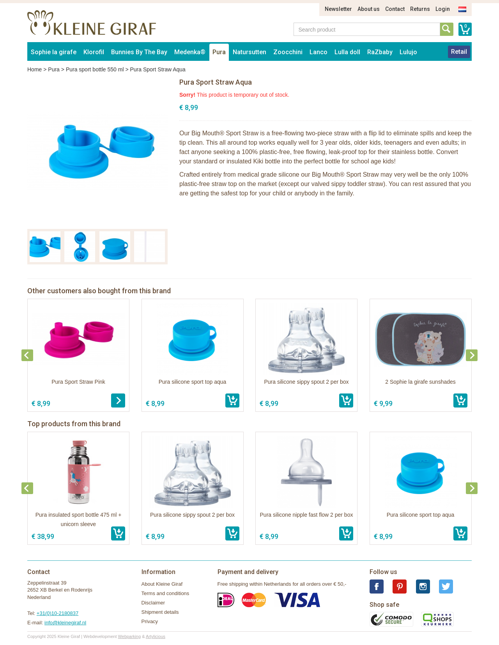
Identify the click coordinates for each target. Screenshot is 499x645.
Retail (459, 51)
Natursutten (249, 52)
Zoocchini (288, 52)
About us (368, 9)
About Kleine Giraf (162, 584)
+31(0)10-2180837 (57, 613)
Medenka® (189, 52)
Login (442, 9)
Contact (395, 9)
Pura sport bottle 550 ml (95, 69)
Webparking (129, 636)
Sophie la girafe (53, 52)
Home (34, 69)
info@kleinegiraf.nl (65, 623)
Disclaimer (153, 603)
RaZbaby (380, 52)
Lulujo (408, 52)
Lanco (318, 52)
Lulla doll (347, 52)
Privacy (150, 621)
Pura (219, 52)
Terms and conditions (165, 593)
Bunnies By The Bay (139, 52)
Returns (420, 9)
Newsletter (338, 9)
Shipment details (160, 612)
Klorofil (93, 52)
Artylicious (155, 636)
